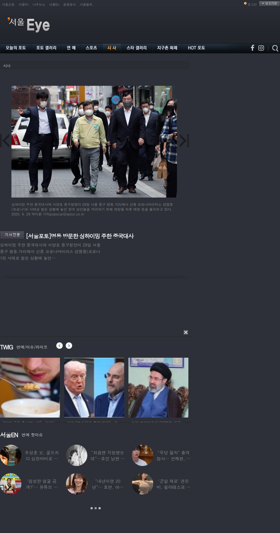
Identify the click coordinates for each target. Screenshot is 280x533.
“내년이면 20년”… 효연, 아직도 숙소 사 (108, 487)
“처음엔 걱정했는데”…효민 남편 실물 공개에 (107, 458)
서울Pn (24, 4)
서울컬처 (86, 4)
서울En (54, 4)
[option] (30, 386)
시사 (6, 65)
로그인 (252, 4)
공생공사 (69, 4)
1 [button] (91, 508)
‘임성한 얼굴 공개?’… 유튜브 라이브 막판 (42, 487)
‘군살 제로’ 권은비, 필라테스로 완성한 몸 (174, 487)
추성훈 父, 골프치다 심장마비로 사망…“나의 (42, 458)
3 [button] (99, 508)
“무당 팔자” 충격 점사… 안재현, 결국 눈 (174, 458)
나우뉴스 (39, 4)
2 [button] (95, 508)
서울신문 (8, 4)
